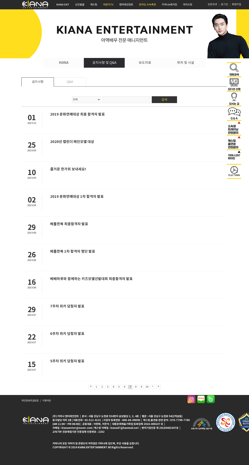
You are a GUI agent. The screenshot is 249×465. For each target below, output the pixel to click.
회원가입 (236, 4)
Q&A (70, 82)
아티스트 (187, 4)
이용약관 (46, 400)
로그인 (224, 4)
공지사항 (38, 82)
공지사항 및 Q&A (104, 63)
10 (147, 387)
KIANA (63, 63)
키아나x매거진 (169, 4)
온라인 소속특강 (147, 4)
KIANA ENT (62, 4)
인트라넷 (212, 4)
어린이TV (108, 4)
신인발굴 (79, 4)
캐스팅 (93, 4)
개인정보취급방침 (30, 400)
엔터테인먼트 (126, 4)
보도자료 (145, 63)
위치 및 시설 (185, 63)
